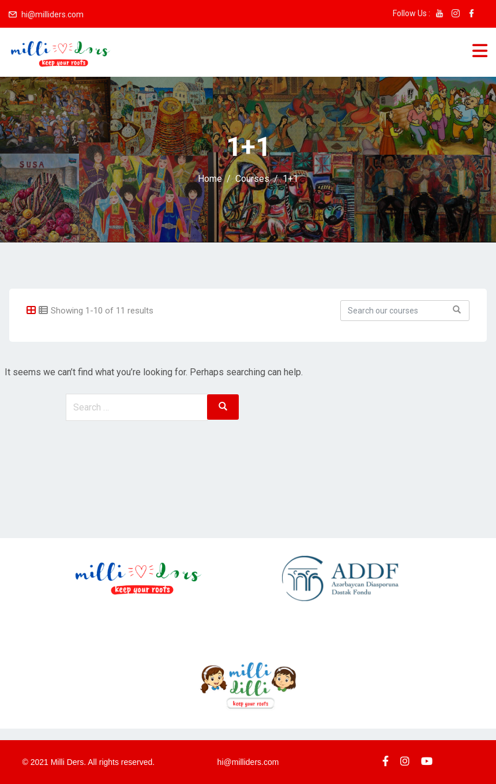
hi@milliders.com (52, 14)
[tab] (31, 310)
